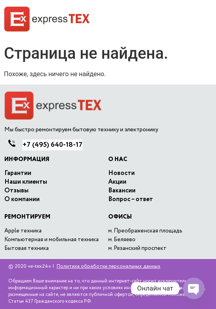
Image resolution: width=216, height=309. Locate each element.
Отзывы (16, 190)
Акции (117, 182)
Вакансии (122, 190)
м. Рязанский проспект (137, 248)
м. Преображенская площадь (145, 231)
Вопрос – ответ (130, 199)
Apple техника (23, 231)
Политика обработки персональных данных (109, 266)
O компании (22, 199)
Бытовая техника (26, 248)
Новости (121, 173)
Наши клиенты (25, 182)
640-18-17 (52, 145)
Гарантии (17, 173)
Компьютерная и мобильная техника (51, 240)
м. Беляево (122, 240)
